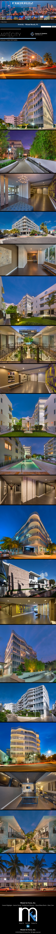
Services (27, 923)
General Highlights (7, 905)
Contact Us (34, 923)
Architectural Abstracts (28, 905)
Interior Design (17, 905)
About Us (21, 923)
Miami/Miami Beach (40, 905)
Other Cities (51, 905)
